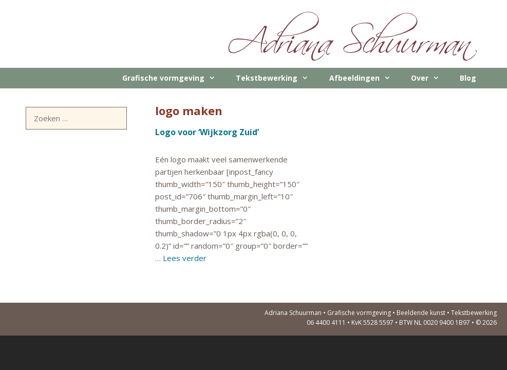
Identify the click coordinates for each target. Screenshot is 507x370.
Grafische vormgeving (174, 78)
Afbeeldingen (365, 78)
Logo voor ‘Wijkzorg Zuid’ (207, 132)
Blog (468, 78)
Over (430, 78)
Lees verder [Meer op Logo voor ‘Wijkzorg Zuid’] (184, 258)
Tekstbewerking (277, 78)
